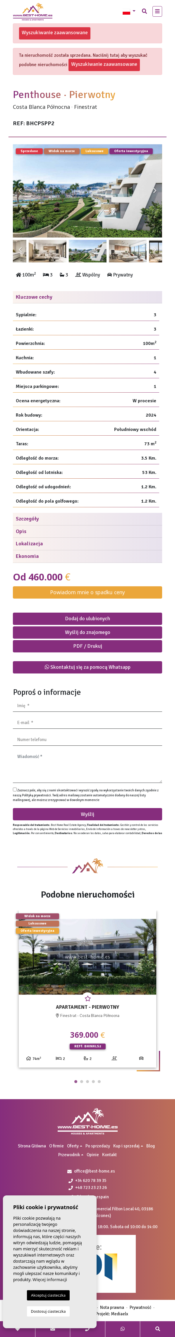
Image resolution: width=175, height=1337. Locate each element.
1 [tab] (75, 1081)
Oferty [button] (73, 1146)
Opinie (93, 1154)
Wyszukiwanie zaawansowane (55, 32)
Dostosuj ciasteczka (48, 1311)
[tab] (87, 297)
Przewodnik (69, 1154)
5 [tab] (99, 1081)
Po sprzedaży (97, 1146)
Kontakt (109, 1154)
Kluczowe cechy (34, 297)
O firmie (56, 1146)
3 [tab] (87, 1081)
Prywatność (140, 1307)
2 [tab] (81, 1081)
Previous (20, 191)
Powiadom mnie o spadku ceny (87, 592)
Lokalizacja (29, 543)
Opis (21, 531)
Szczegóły (27, 518)
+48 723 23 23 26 (87, 1187)
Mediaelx (119, 1314)
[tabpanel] (87, 991)
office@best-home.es (94, 1171)
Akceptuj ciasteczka (48, 1295)
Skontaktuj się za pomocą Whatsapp (88, 667)
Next (154, 191)
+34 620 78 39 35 (87, 1180)
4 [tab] (93, 1081)
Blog (150, 1146)
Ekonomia (27, 556)
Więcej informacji (49, 1279)
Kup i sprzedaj (126, 1146)
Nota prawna (112, 1307)
